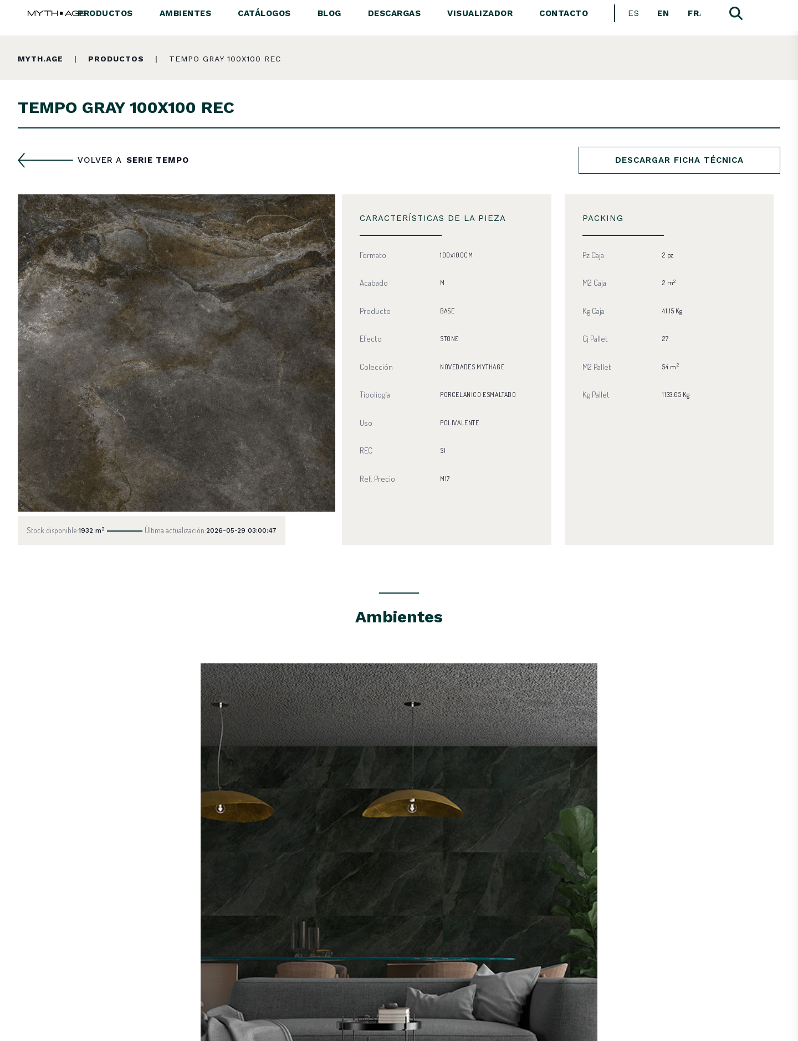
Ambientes (186, 13)
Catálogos (264, 13)
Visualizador (480, 13)
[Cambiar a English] (663, 13)
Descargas (394, 13)
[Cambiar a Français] (694, 13)
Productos (105, 13)
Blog (329, 13)
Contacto (563, 13)
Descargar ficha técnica (679, 160)
